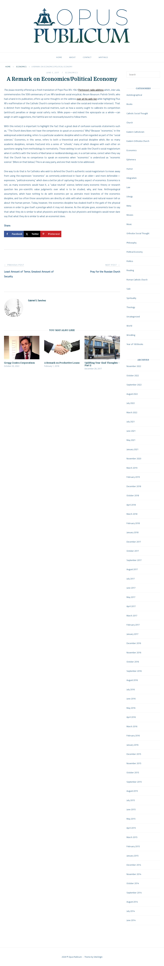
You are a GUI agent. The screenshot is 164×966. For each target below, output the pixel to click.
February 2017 (133, 625)
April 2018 (131, 505)
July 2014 (131, 911)
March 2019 (132, 468)
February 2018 (133, 523)
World (129, 326)
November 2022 (134, 366)
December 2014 (134, 865)
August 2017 (132, 569)
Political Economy (135, 252)
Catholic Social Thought (137, 113)
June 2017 (131, 588)
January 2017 (132, 634)
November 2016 (134, 652)
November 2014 (134, 874)
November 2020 (134, 458)
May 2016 (131, 708)
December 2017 (134, 542)
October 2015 (133, 772)
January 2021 (132, 449)
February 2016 (133, 735)
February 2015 (133, 846)
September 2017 (134, 560)
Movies (130, 215)
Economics (21, 67)
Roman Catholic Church (137, 280)
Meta (129, 206)
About (72, 57)
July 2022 (131, 403)
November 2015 (134, 763)
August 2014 (132, 902)
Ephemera (131, 159)
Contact (87, 57)
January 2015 (132, 856)
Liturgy (130, 196)
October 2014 (133, 883)
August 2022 (132, 394)
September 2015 (134, 782)
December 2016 (134, 643)
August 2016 (132, 680)
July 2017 (131, 579)
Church (130, 122)
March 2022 (132, 412)
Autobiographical (134, 95)
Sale (129, 289)
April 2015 (131, 828)
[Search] (156, 73)
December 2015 (134, 754)
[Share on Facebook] (14, 234)
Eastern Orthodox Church (138, 141)
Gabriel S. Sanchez (37, 300)
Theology (131, 307)
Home (59, 57)
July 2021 (131, 421)
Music (129, 224)
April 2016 (131, 717)
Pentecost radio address (91, 90)
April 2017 (131, 606)
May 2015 (131, 819)
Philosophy (131, 243)
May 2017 (131, 597)
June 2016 (131, 699)
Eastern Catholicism (135, 132)
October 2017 (133, 551)
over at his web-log (87, 99)
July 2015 (131, 800)
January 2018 (132, 532)
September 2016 (134, 671)
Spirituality (131, 298)
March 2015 (132, 837)
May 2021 (131, 440)
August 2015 (132, 791)
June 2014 (131, 920)
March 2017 (132, 616)
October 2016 (133, 662)
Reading (130, 270)
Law (128, 187)
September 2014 (134, 893)
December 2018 (134, 486)
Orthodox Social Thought (138, 233)
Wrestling (131, 335)
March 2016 (132, 726)
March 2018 (132, 514)
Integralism (132, 178)
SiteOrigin (98, 957)
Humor (130, 169)
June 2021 (131, 431)
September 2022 (134, 385)
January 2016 (132, 745)
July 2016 (131, 689)
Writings (103, 57)
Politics (130, 261)
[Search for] (143, 74)
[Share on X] (32, 234)
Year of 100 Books (135, 344)
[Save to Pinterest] (50, 234)
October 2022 (133, 375)
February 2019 (133, 477)
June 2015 (131, 809)
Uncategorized (133, 316)
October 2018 (133, 495)
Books (129, 104)
